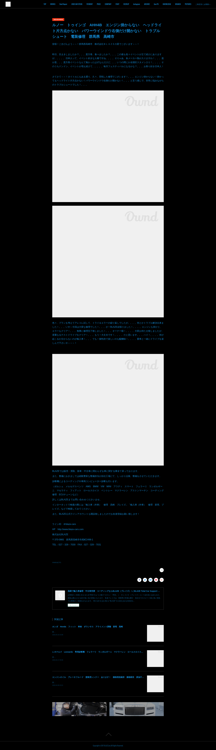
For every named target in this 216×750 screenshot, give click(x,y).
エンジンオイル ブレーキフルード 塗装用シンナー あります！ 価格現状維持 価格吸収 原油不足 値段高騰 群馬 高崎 (108, 677)
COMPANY (108, 4)
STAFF (117, 4)
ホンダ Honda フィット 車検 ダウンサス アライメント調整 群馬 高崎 (87, 627)
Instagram (136, 4)
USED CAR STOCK (76, 4)
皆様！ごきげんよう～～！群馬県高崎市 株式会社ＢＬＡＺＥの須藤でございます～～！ (85, 632)
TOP (45, 4)
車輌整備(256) (56, 562)
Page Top (108, 734)
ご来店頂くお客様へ (202, 4)
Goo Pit (156, 4)
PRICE (99, 4)
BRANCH (178, 4)
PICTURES (188, 4)
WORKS (52, 4)
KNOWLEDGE (167, 4)
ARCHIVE (147, 4)
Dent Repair (63, 4)
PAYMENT (90, 4)
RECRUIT (126, 4)
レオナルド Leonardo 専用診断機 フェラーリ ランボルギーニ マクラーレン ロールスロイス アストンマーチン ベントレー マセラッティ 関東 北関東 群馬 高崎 (130, 652)
